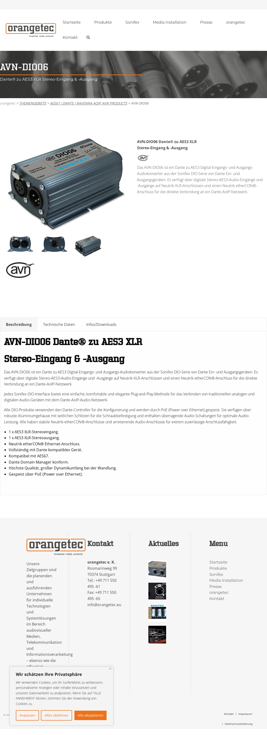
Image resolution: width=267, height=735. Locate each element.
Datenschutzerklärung (238, 724)
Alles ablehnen (56, 715)
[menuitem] (72, 22)
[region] (61, 696)
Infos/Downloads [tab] (101, 324)
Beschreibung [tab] (19, 324)
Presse (206, 22)
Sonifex (132, 22)
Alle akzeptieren (90, 715)
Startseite (72, 22)
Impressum (245, 714)
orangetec (235, 22)
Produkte (103, 22)
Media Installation (170, 22)
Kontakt (70, 37)
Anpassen (27, 715)
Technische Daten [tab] (59, 324)
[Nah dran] (110, 669)
